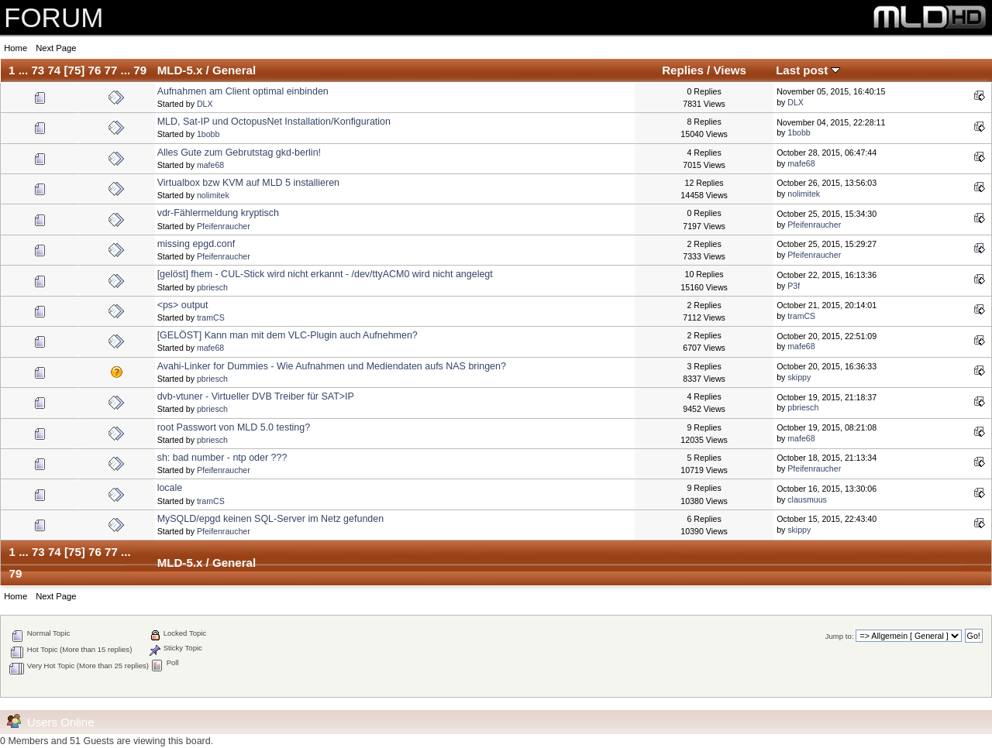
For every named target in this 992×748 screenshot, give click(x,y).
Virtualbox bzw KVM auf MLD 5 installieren (248, 182)
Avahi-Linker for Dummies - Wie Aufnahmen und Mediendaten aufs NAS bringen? (331, 366)
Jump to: (839, 636)
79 (139, 70)
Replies (683, 70)
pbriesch (212, 287)
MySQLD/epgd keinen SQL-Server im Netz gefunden (270, 518)
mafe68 (210, 165)
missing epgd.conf (196, 243)
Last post (808, 70)
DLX (205, 103)
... (25, 70)
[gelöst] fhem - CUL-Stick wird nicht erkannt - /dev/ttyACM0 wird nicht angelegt (325, 274)
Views (729, 70)
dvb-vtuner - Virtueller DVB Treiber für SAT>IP (255, 396)
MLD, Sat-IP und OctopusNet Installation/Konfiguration (274, 121)
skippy (799, 377)
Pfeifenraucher (223, 226)
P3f (793, 285)
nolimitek (213, 195)
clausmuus (807, 499)
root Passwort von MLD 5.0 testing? (234, 427)
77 (111, 70)
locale (170, 487)
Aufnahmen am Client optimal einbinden (243, 91)
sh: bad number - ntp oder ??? (222, 457)
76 (95, 70)
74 (53, 70)
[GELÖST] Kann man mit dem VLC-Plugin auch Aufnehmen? (287, 335)
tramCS (211, 317)
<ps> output (182, 305)
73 (37, 70)
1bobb (208, 134)
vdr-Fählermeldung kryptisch (218, 213)
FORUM (53, 17)
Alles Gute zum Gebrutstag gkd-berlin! (239, 152)
